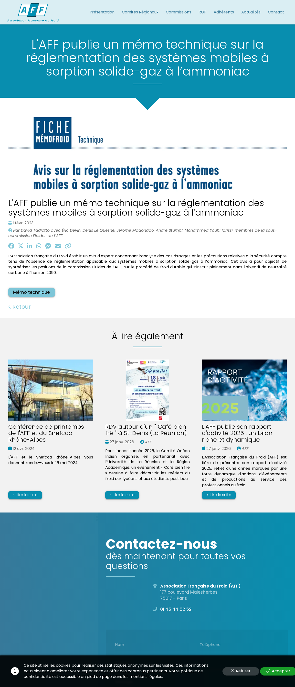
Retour (19, 307)
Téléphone (210, 644)
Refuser (241, 671)
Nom (119, 644)
